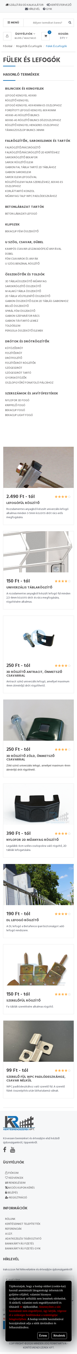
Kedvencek (14, 1178)
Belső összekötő (17, 306)
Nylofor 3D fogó (17, 400)
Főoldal (7, 46)
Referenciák (13, 1229)
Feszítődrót (13, 353)
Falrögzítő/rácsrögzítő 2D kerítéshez (32, 152)
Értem (43, 1335)
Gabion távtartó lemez (21, 321)
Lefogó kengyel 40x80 (21, 95)
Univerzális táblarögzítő (29, 587)
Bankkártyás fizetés (19, 1243)
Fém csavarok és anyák (21, 258)
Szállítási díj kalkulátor (25, 5)
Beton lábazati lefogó (21, 213)
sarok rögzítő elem (19, 162)
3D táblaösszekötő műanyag (26, 281)
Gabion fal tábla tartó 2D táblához (30, 167)
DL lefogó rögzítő (22, 920)
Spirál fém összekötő (20, 311)
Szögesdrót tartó (18, 373)
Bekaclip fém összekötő (22, 231)
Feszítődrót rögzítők (20, 363)
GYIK (48, 9)
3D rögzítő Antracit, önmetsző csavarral (34, 673)
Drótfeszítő (13, 358)
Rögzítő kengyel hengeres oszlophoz (32, 125)
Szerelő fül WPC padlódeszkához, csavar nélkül (36, 1078)
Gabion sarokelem (18, 172)
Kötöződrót (14, 348)
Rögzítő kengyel (17, 100)
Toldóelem (12, 325)
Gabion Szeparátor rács (22, 316)
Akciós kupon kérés (20, 1187)
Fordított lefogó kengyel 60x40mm (30, 110)
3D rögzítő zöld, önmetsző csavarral (30, 757)
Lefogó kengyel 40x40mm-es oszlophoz (33, 105)
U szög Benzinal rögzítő (22, 263)
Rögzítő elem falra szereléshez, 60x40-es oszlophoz (34, 184)
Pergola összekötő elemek (24, 330)
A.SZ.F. (9, 1234)
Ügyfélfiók (25, 34)
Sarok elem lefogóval (21, 177)
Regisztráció (30, 38)
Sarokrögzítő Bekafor (21, 157)
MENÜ (13, 22)
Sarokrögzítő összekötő (23, 286)
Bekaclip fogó (15, 410)
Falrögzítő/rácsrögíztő (22, 147)
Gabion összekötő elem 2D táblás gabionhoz (36, 301)
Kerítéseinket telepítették (22, 1224)
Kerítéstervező (60, 5)
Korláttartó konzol (19, 191)
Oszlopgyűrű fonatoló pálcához (29, 382)
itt (21, 1306)
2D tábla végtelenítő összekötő (27, 296)
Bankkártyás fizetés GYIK (23, 1248)
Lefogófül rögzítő (23, 503)
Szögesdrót (13, 368)
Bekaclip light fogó (19, 415)
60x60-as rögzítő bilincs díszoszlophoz (33, 120)
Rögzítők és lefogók (29, 46)
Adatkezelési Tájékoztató (23, 1238)
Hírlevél (34, 9)
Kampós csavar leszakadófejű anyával (33, 249)
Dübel (9, 254)
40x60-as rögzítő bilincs (22, 115)
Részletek (59, 1335)
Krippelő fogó (15, 405)
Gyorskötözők (16, 377)
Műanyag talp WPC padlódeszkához (31, 196)
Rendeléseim (15, 1183)
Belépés (18, 38)
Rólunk (10, 1219)
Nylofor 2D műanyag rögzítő (32, 840)
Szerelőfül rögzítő (23, 1000)
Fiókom (11, 1173)
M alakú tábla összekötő (23, 291)
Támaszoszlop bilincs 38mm (24, 130)
